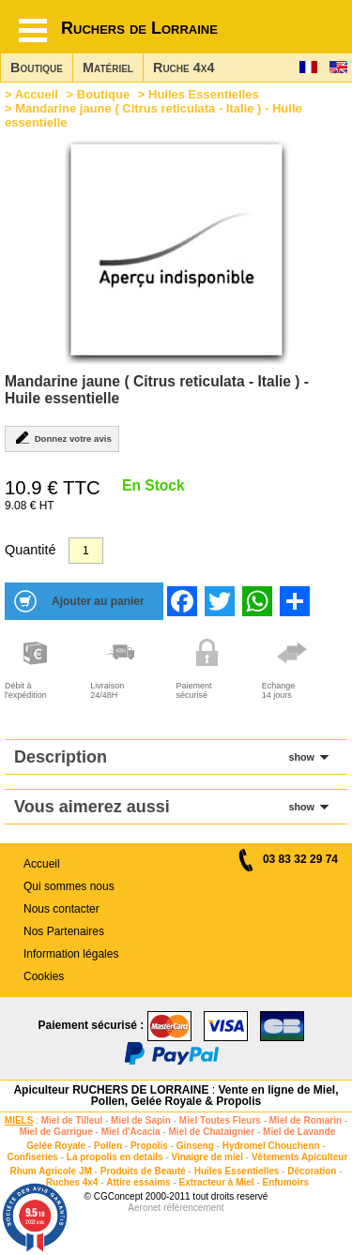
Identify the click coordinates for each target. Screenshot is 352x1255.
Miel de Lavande (299, 1131)
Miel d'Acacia (131, 1131)
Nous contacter (61, 908)
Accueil (36, 94)
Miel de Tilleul (71, 1120)
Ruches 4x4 (72, 1182)
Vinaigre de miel (208, 1157)
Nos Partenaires (63, 931)
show (301, 757)
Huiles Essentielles (203, 94)
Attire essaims (138, 1182)
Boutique (36, 67)
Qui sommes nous (69, 886)
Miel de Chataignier (212, 1131)
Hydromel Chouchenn (271, 1146)
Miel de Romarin (305, 1120)
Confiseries (32, 1157)
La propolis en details (115, 1157)
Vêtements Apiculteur (299, 1157)
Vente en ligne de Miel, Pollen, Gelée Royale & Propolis (215, 1095)
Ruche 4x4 (183, 67)
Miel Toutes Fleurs (220, 1120)
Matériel (108, 67)
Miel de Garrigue (55, 1131)
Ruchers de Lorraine (139, 28)
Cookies (43, 976)
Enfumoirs (286, 1182)
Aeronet (144, 1207)
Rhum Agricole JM (50, 1171)
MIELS (19, 1120)
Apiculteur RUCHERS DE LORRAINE (110, 1089)
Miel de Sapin (141, 1120)
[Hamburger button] (33, 30)
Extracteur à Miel (216, 1182)
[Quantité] (86, 550)
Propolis (149, 1146)
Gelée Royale (55, 1146)
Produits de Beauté (143, 1171)
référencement (193, 1207)
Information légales (70, 953)
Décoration (311, 1171)
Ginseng (195, 1146)
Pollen (108, 1146)
